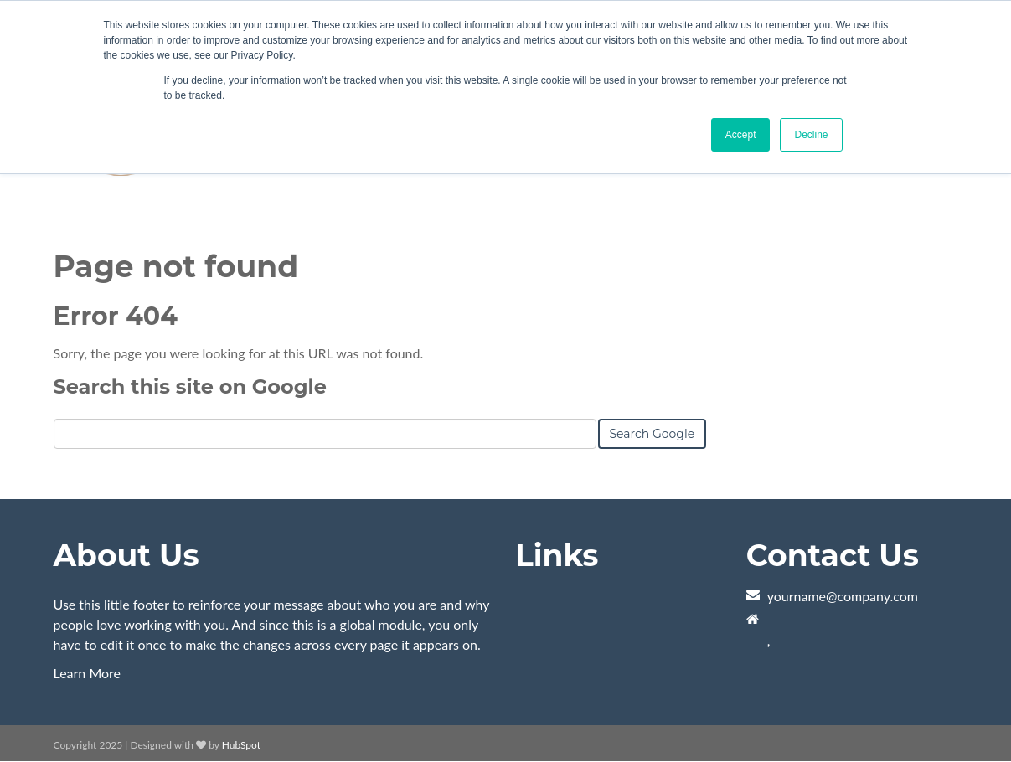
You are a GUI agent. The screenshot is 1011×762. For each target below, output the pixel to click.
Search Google (652, 433)
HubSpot (241, 745)
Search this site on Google (190, 386)
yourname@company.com (842, 596)
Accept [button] (740, 135)
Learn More (87, 673)
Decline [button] (811, 135)
